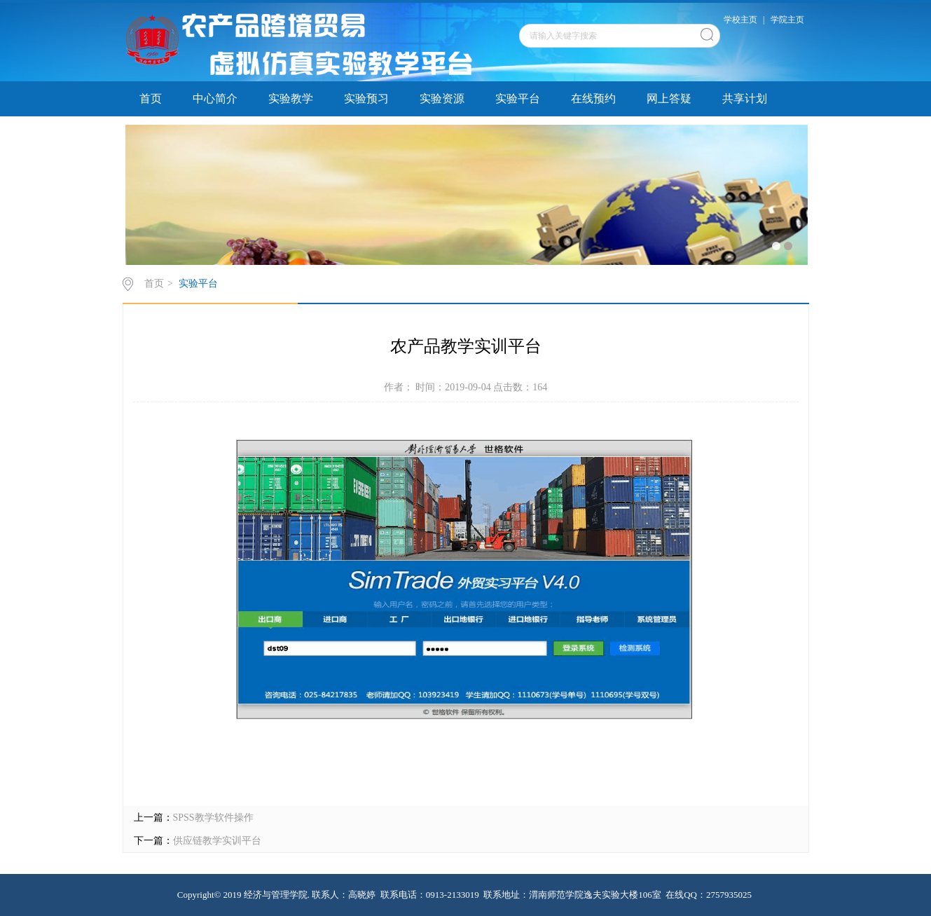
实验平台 (517, 98)
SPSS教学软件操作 (213, 817)
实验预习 (366, 98)
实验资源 (442, 98)
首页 (150, 98)
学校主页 (740, 20)
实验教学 (290, 98)
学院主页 (787, 20)
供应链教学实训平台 (217, 840)
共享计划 (744, 98)
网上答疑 (669, 98)
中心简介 (215, 98)
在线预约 (593, 98)
